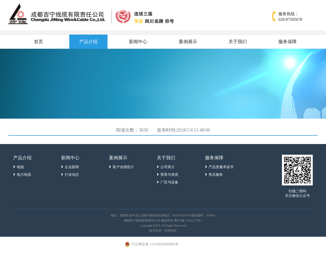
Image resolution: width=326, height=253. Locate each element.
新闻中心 (138, 41)
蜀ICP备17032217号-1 (188, 220)
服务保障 (287, 41)
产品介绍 (88, 41)
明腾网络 (171, 230)
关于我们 (237, 41)
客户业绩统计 (123, 167)
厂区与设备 (169, 182)
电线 (20, 167)
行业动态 (72, 175)
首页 (38, 41)
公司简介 (167, 167)
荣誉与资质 (169, 175)
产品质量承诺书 (221, 167)
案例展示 (188, 41)
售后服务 (216, 175)
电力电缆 (24, 175)
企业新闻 (72, 167)
